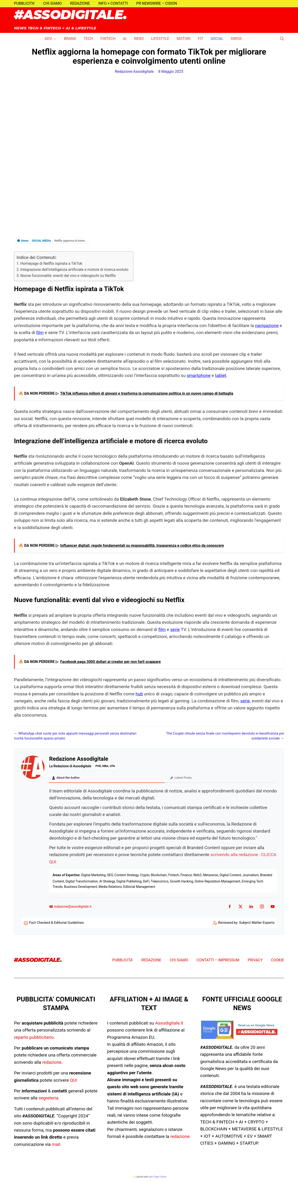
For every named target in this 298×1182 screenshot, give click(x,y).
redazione (51, 1063)
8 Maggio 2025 (170, 71)
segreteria (48, 1099)
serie (175, 629)
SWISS (236, 38)
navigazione (267, 325)
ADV (48, 38)
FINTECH (107, 38)
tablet (220, 375)
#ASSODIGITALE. (70, 15)
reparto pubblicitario (34, 1038)
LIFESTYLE (160, 38)
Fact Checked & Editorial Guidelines (56, 924)
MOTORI (183, 38)
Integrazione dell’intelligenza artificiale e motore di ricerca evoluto (74, 269)
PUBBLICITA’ (24, 3)
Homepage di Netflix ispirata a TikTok (51, 263)
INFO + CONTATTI (113, 3)
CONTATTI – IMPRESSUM (217, 961)
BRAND (70, 38)
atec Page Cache (157, 1178)
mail (56, 1145)
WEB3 (139, 38)
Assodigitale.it (169, 1024)
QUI (73, 1081)
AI (124, 38)
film (40, 332)
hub (139, 694)
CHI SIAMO (52, 3)
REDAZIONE (80, 3)
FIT (200, 38)
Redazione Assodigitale (134, 71)
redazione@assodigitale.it (70, 908)
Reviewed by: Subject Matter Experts (246, 924)
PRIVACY (255, 961)
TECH (88, 38)
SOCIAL (217, 38)
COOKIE (277, 961)
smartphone (198, 375)
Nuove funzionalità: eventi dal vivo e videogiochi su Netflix (68, 275)
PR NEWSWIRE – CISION (156, 3)
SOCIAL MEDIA (41, 240)
